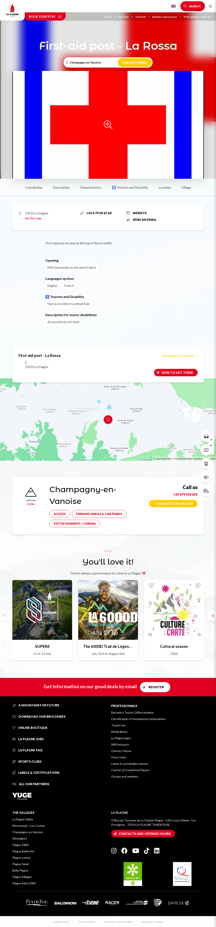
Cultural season (174, 646)
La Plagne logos (121, 738)
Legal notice (61, 921)
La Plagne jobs (28, 739)
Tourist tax (118, 725)
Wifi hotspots (120, 744)
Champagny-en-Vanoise (27, 832)
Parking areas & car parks (99, 514)
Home (110, 16)
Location (165, 187)
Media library (119, 731)
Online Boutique (30, 727)
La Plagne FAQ (27, 750)
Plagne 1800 (20, 845)
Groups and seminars (124, 776)
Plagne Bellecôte (23, 851)
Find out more (134, 62)
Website (136, 213)
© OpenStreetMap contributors (189, 458)
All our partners (30, 784)
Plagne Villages (22, 877)
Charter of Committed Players (130, 770)
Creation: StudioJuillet (118, 921)
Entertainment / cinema (75, 523)
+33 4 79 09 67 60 (96, 213)
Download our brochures (38, 716)
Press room (118, 757)
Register (156, 687)
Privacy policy (86, 921)
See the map (33, 218)
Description (61, 187)
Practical (142, 16)
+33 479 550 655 (185, 494)
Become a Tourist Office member (132, 712)
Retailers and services (166, 16)
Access (60, 514)
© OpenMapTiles (162, 458)
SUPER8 (42, 646)
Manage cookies (152, 921)
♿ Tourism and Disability (130, 187)
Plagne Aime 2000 (24, 883)
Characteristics (91, 187)
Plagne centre (21, 857)
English (173, 6)
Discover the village (174, 503)
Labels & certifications (36, 772)
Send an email (141, 219)
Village (186, 187)
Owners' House (121, 751)
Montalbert (19, 838)
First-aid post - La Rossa (197, 16)
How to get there (177, 372)
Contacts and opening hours (145, 833)
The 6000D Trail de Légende (108, 646)
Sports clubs (26, 761)
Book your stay (45, 16)
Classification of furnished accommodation (138, 719)
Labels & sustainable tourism (129, 763)
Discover (125, 16)
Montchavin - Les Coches (28, 825)
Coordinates (34, 187)
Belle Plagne (20, 870)
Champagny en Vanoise (180, 356)
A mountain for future (36, 705)
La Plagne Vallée (22, 819)
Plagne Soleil (20, 864)
